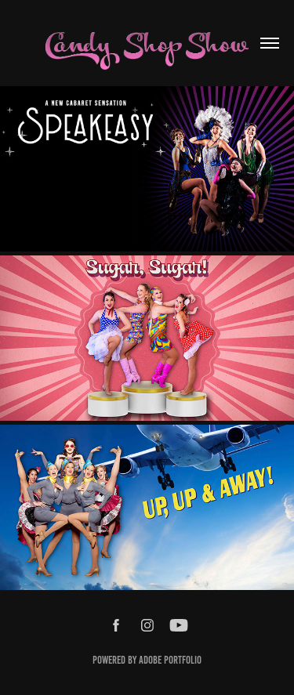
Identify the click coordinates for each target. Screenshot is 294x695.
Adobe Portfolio (170, 660)
